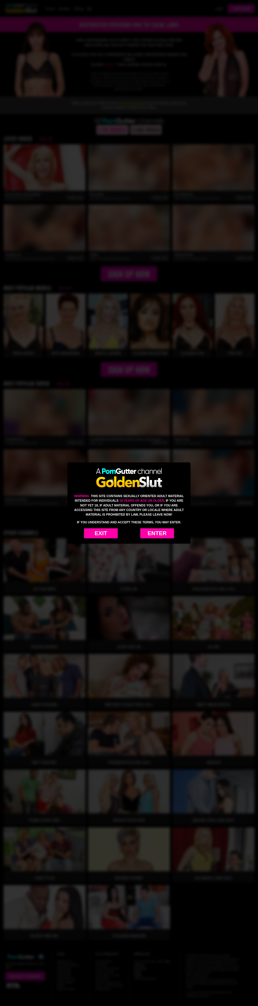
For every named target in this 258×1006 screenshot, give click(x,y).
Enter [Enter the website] (157, 533)
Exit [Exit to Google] (101, 533)
